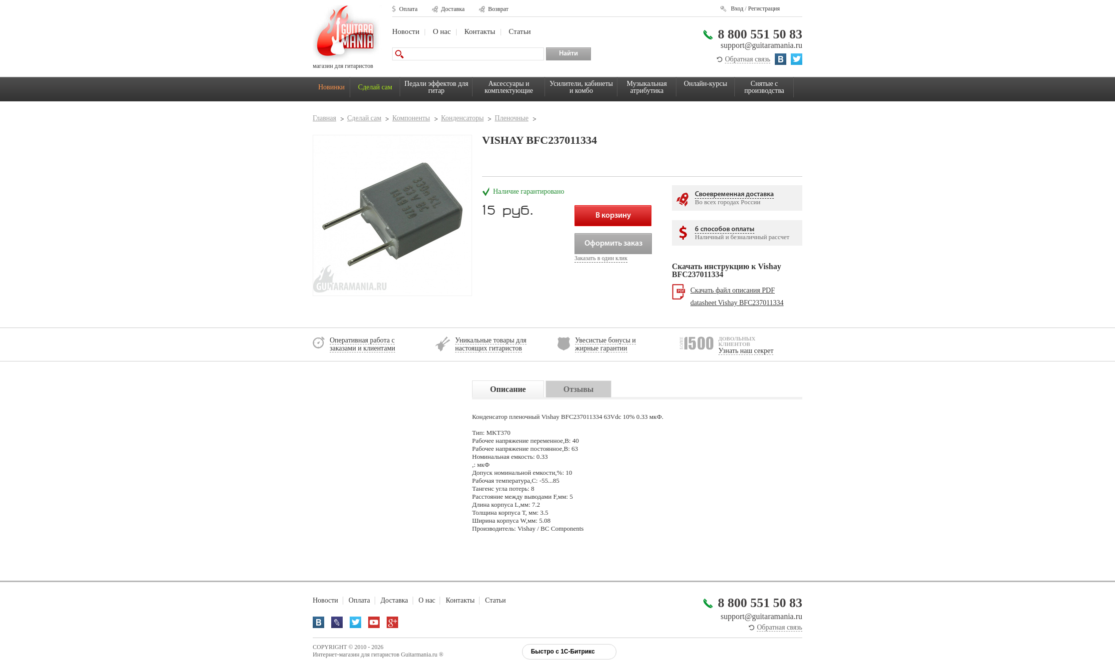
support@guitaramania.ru (761, 45)
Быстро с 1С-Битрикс (563, 651)
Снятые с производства (764, 87)
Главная (324, 118)
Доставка (453, 8)
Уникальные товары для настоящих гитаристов (491, 344)
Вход (737, 8)
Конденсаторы (462, 118)
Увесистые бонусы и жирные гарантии (605, 344)
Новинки (331, 87)
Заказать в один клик (600, 258)
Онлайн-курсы (705, 83)
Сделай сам (375, 87)
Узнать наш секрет (745, 350)
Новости (405, 31)
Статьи (520, 31)
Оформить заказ (613, 244)
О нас (442, 31)
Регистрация (764, 8)
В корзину (613, 216)
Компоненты (411, 118)
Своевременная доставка (734, 194)
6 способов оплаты (724, 229)
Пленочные (512, 118)
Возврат (498, 8)
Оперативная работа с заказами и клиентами (362, 344)
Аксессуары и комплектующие (509, 87)
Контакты (479, 31)
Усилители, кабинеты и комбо (581, 87)
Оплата (408, 8)
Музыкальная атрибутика (647, 87)
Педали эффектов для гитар (437, 87)
